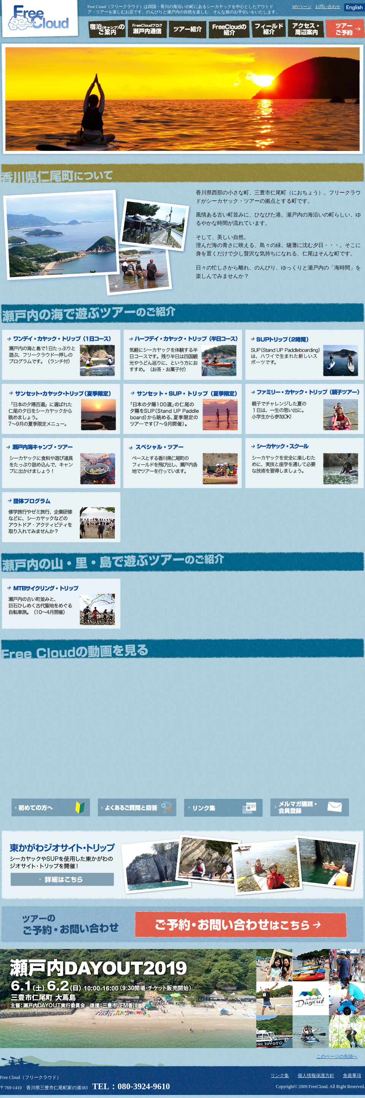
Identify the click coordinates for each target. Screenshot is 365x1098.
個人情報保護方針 (316, 1075)
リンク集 (280, 1075)
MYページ (301, 6)
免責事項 (352, 1075)
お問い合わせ (327, 6)
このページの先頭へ (336, 1056)
